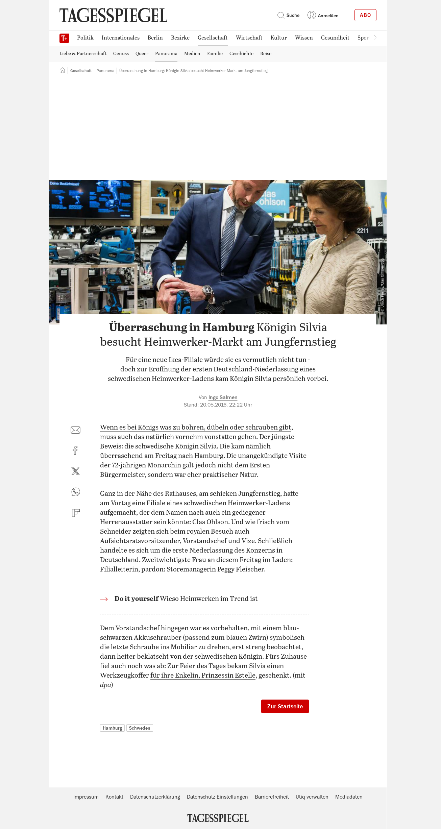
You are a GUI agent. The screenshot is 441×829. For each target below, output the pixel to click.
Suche (288, 15)
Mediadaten (349, 797)
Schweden (139, 728)
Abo (365, 15)
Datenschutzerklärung (155, 797)
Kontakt (114, 797)
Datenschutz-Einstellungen (217, 797)
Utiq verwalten (312, 797)
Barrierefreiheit (272, 797)
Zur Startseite (285, 706)
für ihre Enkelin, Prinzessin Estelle (202, 676)
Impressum (86, 797)
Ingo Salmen (223, 397)
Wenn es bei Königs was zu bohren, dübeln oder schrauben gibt (195, 428)
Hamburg (112, 728)
